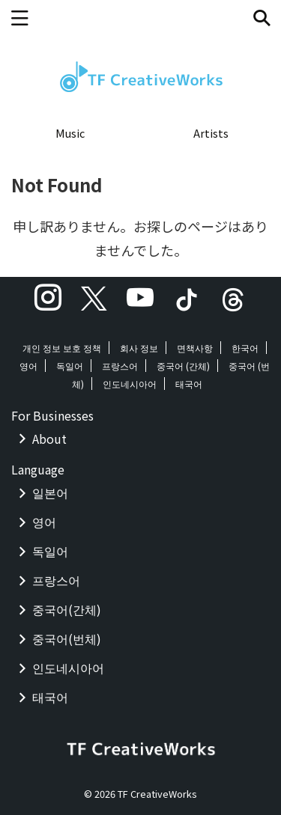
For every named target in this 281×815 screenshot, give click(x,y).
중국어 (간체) (183, 365)
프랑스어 (120, 365)
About (49, 439)
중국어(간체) (66, 609)
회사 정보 (139, 347)
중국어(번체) (66, 638)
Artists (211, 133)
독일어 (69, 365)
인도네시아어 (130, 383)
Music (70, 133)
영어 (28, 365)
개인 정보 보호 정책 (61, 347)
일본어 (50, 492)
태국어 (188, 383)
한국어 (245, 347)
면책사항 (195, 347)
